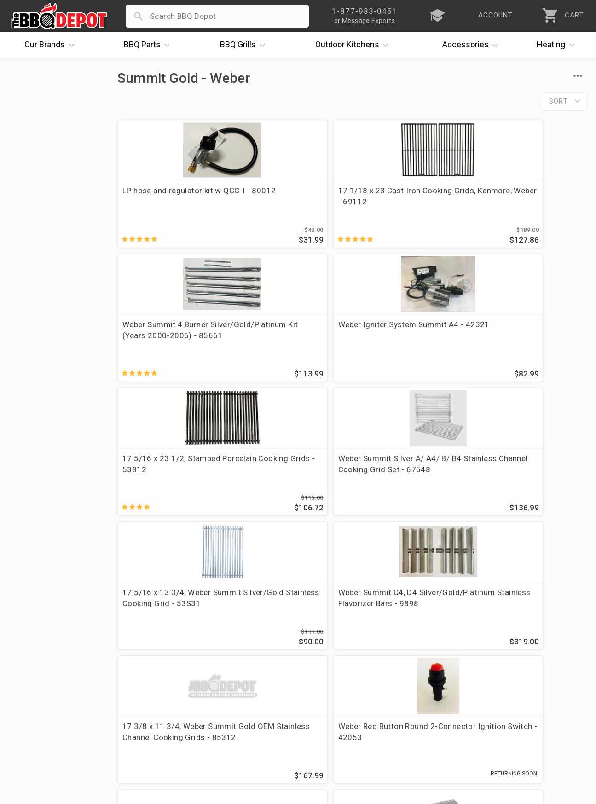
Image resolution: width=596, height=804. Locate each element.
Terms (214, 725)
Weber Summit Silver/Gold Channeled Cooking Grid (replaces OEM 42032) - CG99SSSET (529, 485)
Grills (245, 45)
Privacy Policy (228, 712)
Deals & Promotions (48, 672)
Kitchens (354, 45)
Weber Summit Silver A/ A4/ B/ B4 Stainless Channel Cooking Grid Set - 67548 (290, 345)
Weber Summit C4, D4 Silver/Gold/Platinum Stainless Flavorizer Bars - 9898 (528, 345)
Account (218, 645)
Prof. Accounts (39, 712)
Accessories (472, 45)
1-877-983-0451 (427, 660)
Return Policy (227, 658)
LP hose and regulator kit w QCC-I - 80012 (171, 196)
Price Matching (39, 645)
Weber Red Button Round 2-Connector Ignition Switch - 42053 (292, 480)
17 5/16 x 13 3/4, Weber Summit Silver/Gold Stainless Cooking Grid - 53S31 (406, 345)
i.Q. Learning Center (48, 658)
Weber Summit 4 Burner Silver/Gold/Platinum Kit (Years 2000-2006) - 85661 (412, 201)
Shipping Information (241, 672)
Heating (558, 45)
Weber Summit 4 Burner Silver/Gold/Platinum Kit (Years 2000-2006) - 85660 (412, 480)
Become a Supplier (46, 698)
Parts (149, 45)
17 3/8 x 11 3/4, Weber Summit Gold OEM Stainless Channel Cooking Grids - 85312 (170, 485)
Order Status (226, 631)
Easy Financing (39, 685)
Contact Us (32, 725)
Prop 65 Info (226, 698)
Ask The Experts (547, 565)
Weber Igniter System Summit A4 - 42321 (520, 196)
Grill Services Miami (239, 685)
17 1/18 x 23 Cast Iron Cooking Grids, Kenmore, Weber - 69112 (286, 201)
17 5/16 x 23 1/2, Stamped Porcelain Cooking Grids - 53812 (171, 339)
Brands (51, 45)
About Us (28, 631)
